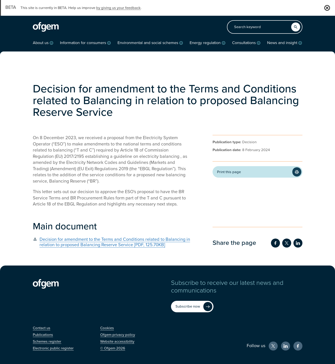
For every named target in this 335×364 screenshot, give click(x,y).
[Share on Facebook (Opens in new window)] (275, 243)
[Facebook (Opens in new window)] (297, 346)
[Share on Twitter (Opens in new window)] (286, 243)
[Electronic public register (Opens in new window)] (53, 348)
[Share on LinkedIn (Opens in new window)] (297, 243)
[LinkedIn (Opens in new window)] (285, 346)
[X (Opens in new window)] (273, 346)
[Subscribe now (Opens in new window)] (192, 306)
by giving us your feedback (118, 8)
